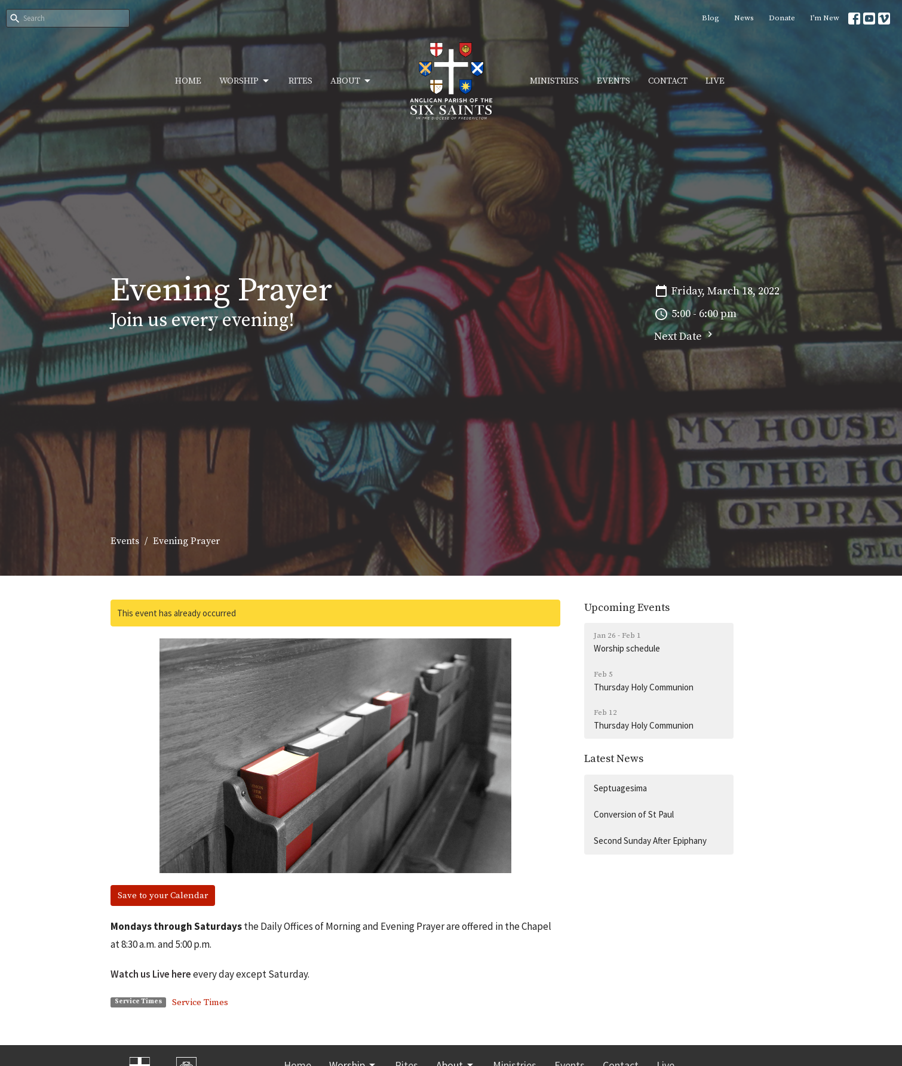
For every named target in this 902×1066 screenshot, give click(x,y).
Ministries (554, 81)
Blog (710, 18)
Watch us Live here (151, 974)
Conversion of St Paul (634, 814)
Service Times (200, 1002)
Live (715, 81)
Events (613, 81)
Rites (300, 81)
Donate (782, 18)
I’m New (824, 18)
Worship (245, 81)
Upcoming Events (627, 608)
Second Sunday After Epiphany (650, 840)
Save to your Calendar (163, 895)
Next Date (685, 335)
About (351, 81)
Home (188, 81)
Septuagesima (620, 788)
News (744, 18)
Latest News (613, 759)
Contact (668, 81)
